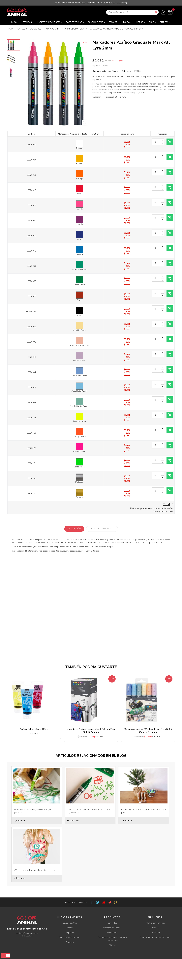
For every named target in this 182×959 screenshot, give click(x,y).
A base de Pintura (110, 71)
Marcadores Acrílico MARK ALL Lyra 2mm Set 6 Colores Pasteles (148, 730)
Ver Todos (112, 923)
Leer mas (19, 820)
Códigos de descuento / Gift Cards (155, 937)
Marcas (112, 945)
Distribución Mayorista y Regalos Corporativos (112, 938)
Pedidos (155, 927)
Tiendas (69, 927)
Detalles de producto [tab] (102, 528)
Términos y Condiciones (69, 937)
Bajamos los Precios (112, 927)
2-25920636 (27, 935)
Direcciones (155, 932)
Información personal (155, 923)
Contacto (70, 942)
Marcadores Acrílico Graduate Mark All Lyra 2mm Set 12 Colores (91, 730)
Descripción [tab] (74, 528)
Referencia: (127, 71)
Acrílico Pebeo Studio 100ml (34, 729)
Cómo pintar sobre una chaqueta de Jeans (34, 870)
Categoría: (96, 71)
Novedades (112, 932)
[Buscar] (132, 12)
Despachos (70, 932)
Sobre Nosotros (70, 923)
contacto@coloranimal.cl (27, 933)
